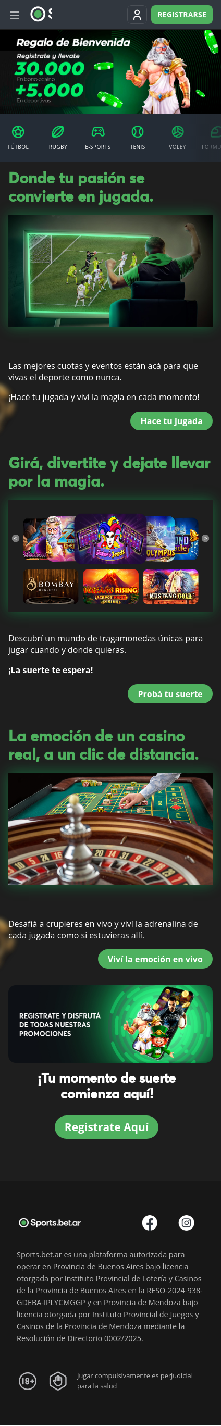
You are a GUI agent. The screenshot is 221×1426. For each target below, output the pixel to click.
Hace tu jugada (172, 421)
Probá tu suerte (170, 694)
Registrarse (181, 14)
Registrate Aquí (107, 1127)
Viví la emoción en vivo (155, 959)
